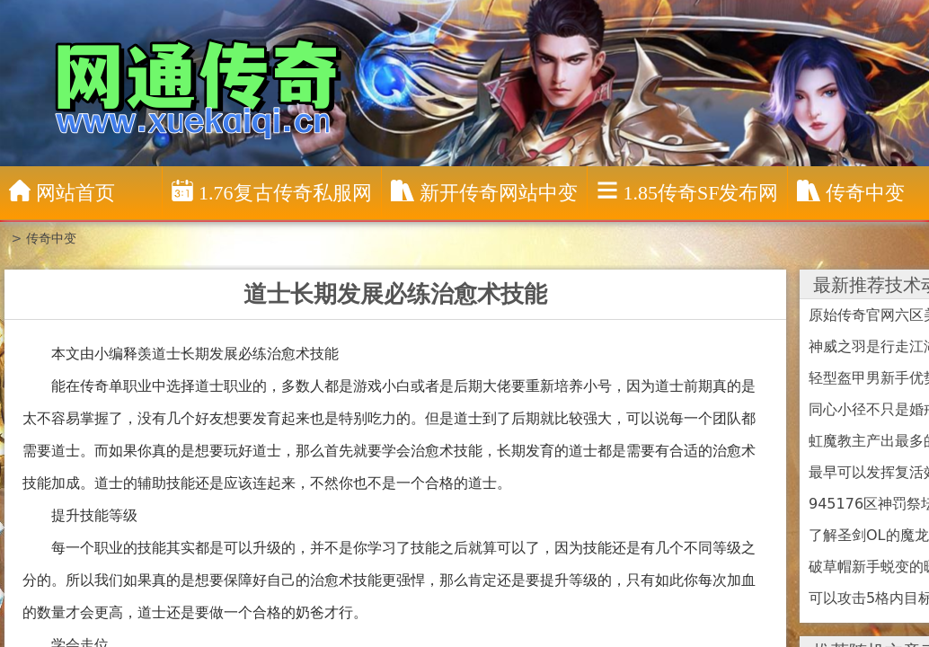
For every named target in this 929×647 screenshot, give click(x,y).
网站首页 (62, 192)
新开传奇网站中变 (484, 192)
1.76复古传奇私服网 (272, 192)
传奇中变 (51, 238)
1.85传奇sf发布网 (688, 192)
